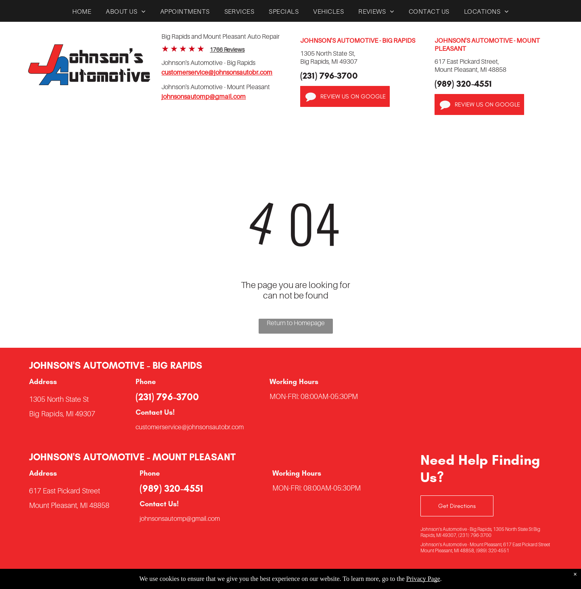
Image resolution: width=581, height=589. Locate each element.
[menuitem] (81, 13)
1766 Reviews (227, 49)
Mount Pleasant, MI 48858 (69, 505)
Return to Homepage (296, 323)
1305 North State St (59, 399)
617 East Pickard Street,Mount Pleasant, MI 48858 (470, 65)
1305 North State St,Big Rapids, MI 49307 (328, 57)
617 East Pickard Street (64, 491)
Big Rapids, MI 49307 (62, 413)
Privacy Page (423, 578)
